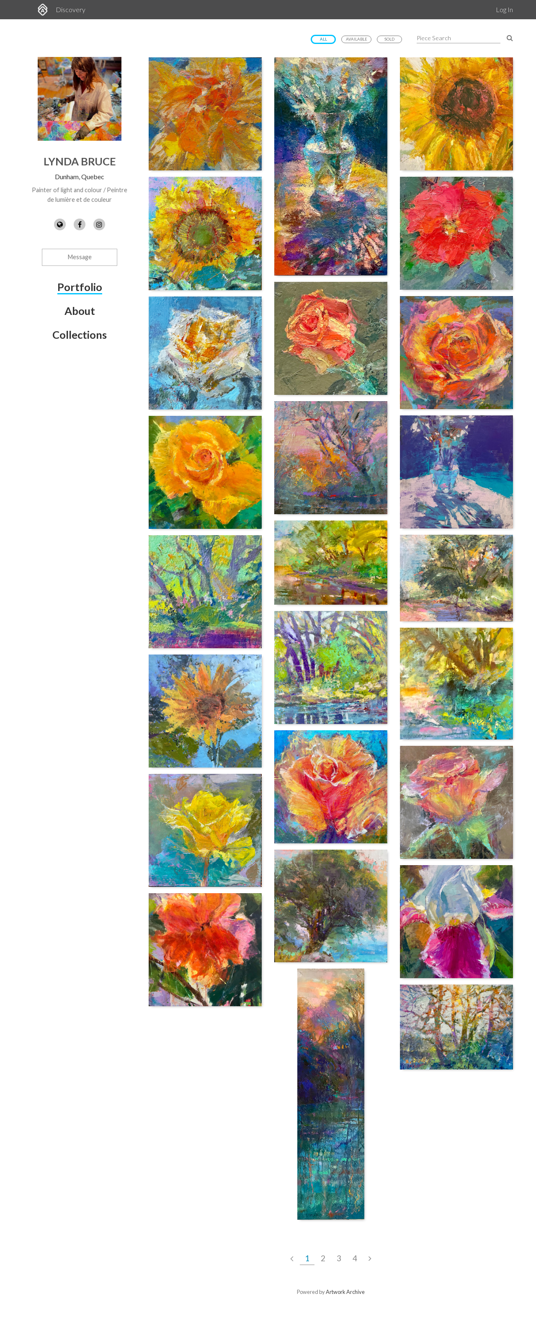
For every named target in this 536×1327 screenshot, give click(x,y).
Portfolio (79, 287)
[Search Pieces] (510, 37)
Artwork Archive (345, 1291)
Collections (79, 334)
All (323, 39)
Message (80, 256)
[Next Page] (369, 1258)
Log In (504, 9)
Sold (389, 39)
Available (356, 39)
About (79, 310)
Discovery (70, 9)
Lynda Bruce (80, 161)
